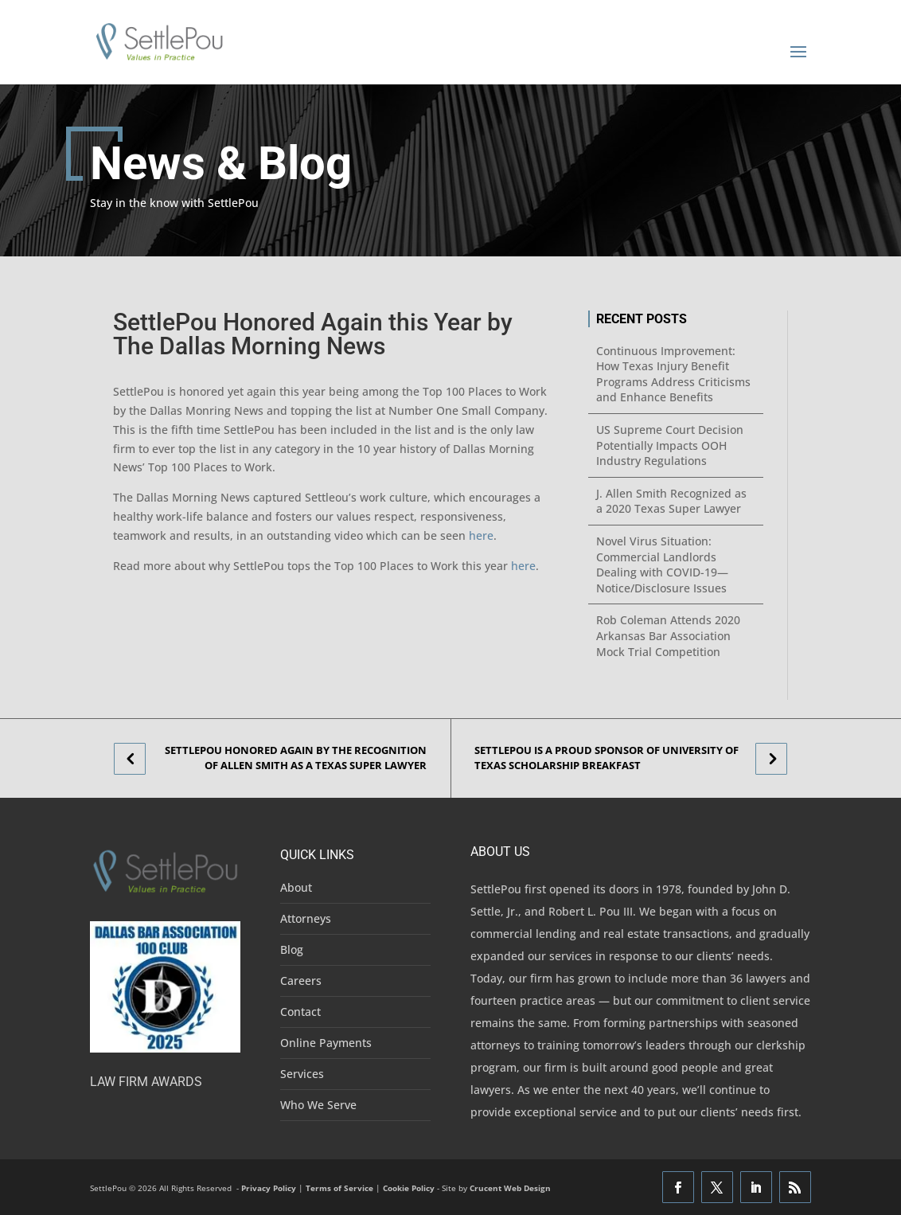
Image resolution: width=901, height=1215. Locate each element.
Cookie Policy (409, 1188)
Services (302, 1073)
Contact (300, 1011)
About (296, 887)
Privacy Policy (268, 1188)
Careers (301, 980)
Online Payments (326, 1042)
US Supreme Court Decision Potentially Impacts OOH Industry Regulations (669, 445)
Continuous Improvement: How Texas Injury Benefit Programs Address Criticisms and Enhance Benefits (673, 374)
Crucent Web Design (510, 1188)
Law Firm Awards (146, 1081)
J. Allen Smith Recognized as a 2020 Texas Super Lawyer (671, 501)
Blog (291, 949)
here (481, 535)
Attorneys (305, 918)
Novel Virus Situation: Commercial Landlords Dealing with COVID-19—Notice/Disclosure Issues (662, 564)
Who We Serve (318, 1104)
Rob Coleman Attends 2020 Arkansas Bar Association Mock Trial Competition (668, 635)
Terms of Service (339, 1188)
